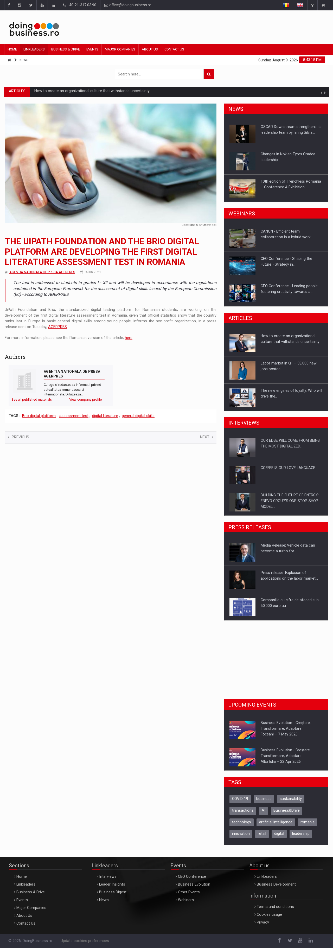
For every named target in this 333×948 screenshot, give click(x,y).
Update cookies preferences (85, 941)
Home (12, 49)
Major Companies (120, 49)
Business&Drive (286, 810)
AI (263, 810)
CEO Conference (192, 876)
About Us (150, 49)
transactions (243, 810)
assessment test (73, 416)
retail (262, 833)
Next (206, 437)
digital (279, 833)
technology (241, 822)
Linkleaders (34, 49)
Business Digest (112, 892)
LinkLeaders (267, 876)
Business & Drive (65, 49)
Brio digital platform (39, 416)
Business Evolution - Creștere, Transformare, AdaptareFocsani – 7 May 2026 (286, 728)
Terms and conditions (275, 907)
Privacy (263, 922)
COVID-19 (240, 799)
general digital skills (138, 416)
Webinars (186, 900)
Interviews (108, 876)
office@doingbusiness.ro (127, 5)
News (24, 60)
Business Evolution (194, 884)
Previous (18, 437)
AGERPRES (57, 327)
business (264, 799)
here (128, 338)
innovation (241, 833)
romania (307, 822)
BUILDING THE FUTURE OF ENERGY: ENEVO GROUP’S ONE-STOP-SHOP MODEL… (290, 501)
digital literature (105, 416)
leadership (301, 833)
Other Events (189, 892)
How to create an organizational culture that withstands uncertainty (92, 91)
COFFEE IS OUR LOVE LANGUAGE (288, 468)
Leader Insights (112, 884)
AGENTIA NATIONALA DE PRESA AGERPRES (42, 272)
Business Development (276, 884)
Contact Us (174, 49)
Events (92, 49)
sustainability (291, 799)
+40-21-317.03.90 (79, 5)
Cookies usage (269, 914)
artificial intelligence (275, 822)
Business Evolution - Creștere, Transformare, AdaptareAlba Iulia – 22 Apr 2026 (286, 756)
